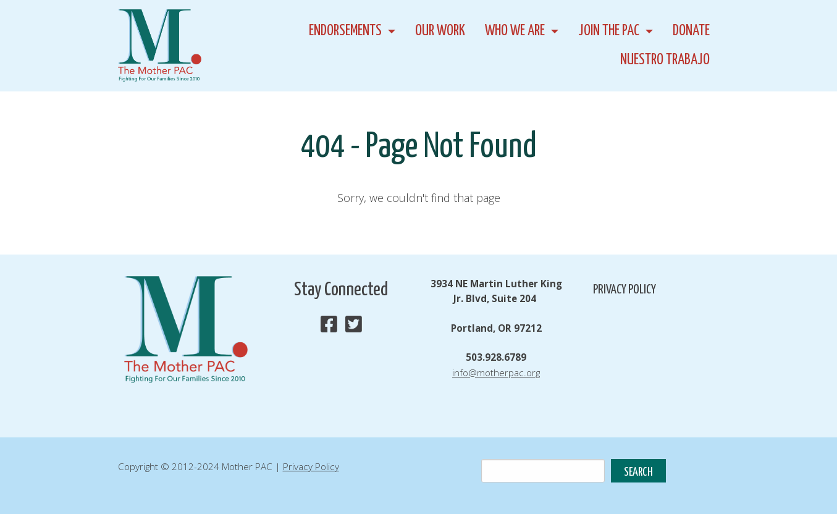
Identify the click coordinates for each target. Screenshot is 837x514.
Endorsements (345, 31)
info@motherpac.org (496, 372)
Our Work (440, 31)
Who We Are (515, 31)
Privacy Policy (624, 290)
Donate (691, 31)
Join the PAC (608, 31)
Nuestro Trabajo (665, 60)
